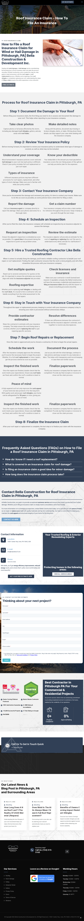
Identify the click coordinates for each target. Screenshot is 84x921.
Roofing (8, 875)
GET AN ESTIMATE (67, 2)
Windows (8, 900)
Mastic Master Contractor (31, 699)
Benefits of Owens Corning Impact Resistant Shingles (70, 810)
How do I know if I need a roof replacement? (31, 459)
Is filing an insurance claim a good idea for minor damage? (39, 469)
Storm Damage (10, 879)
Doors (7, 894)
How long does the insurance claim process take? (34, 474)
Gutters (8, 888)
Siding (7, 882)
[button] (42, 459)
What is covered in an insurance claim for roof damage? (38, 464)
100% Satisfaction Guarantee (11, 705)
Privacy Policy (10, 891)
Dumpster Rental (10, 885)
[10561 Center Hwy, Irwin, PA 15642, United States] (63, 552)
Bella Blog (9, 805)
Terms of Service (11, 897)
